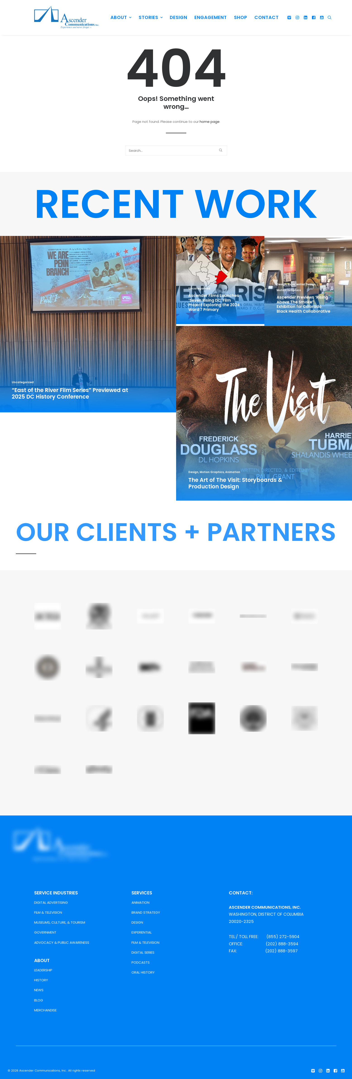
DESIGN (178, 17)
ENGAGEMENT (210, 17)
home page (210, 121)
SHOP (240, 17)
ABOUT (121, 17)
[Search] (329, 17)
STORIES (151, 17)
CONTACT (266, 17)
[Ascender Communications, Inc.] (66, 17)
